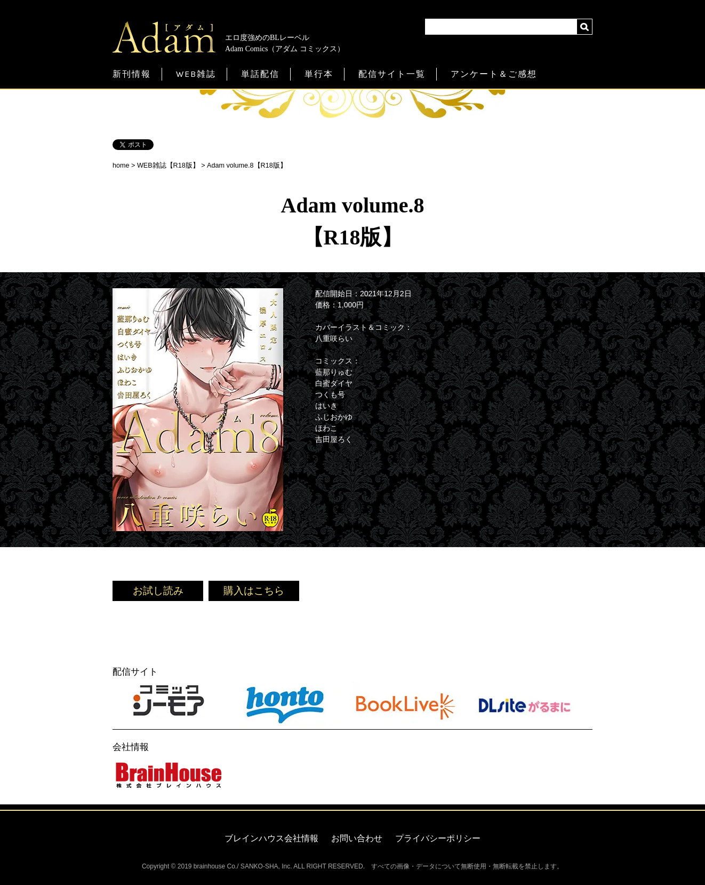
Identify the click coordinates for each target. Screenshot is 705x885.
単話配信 (260, 74)
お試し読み (158, 590)
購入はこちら (253, 590)
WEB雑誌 (196, 74)
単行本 (319, 74)
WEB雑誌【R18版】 (168, 165)
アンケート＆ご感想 (494, 74)
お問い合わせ (356, 838)
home (121, 165)
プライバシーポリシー (437, 838)
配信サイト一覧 (392, 74)
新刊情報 (132, 74)
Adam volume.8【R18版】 (247, 165)
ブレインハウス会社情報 (271, 838)
